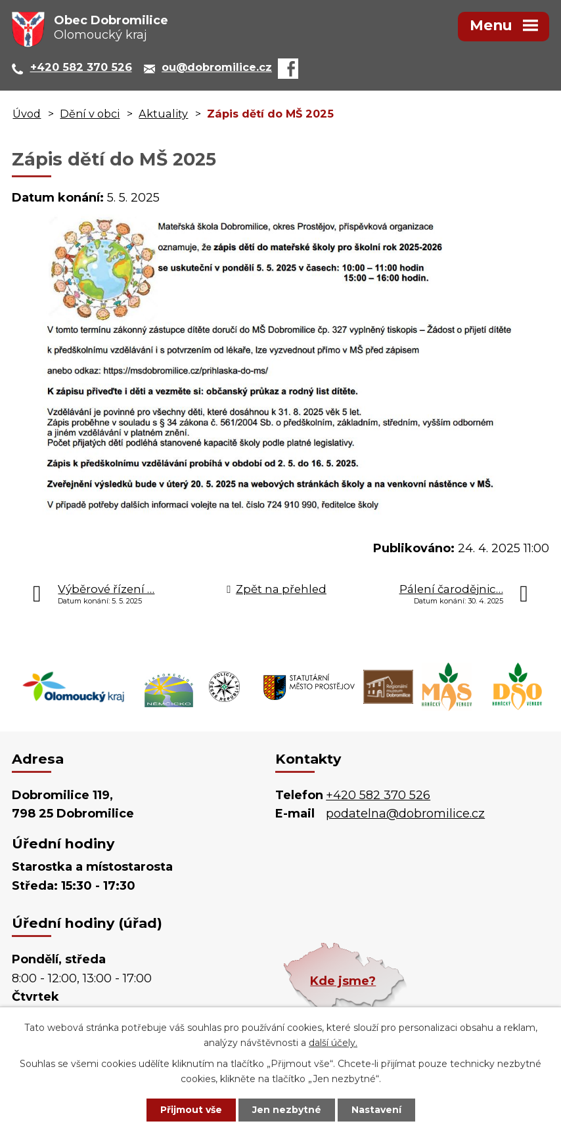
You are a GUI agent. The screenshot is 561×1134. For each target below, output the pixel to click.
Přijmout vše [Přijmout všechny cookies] (191, 1110)
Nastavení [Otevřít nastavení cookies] (376, 1110)
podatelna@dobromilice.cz (405, 813)
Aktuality (163, 113)
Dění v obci (90, 113)
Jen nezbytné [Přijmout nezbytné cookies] (286, 1110)
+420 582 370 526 (378, 795)
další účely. (333, 1043)
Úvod (26, 113)
